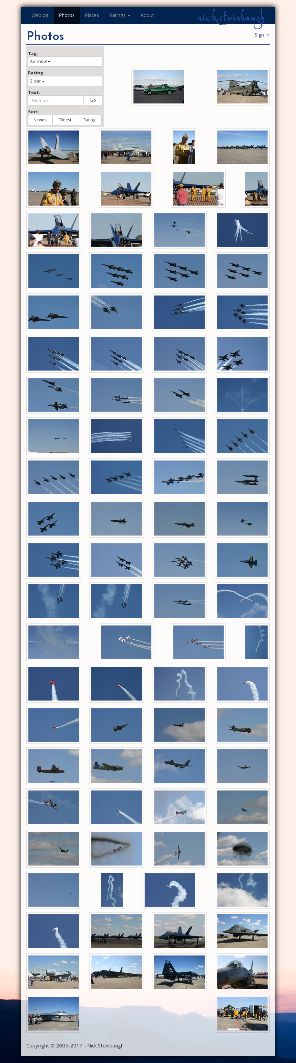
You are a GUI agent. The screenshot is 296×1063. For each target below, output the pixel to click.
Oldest (64, 120)
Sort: (34, 112)
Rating (89, 120)
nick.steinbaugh (231, 17)
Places (92, 15)
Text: (34, 92)
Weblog (40, 15)
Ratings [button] (119, 15)
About (147, 15)
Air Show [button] (40, 61)
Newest (40, 120)
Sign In (262, 34)
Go (93, 100)
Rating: (36, 73)
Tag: (33, 53)
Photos (67, 15)
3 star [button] (37, 81)
